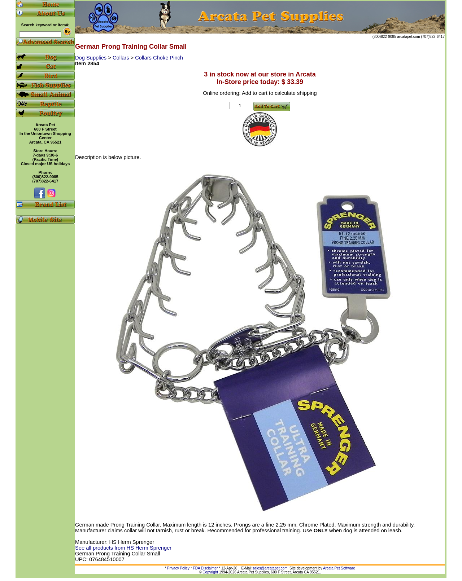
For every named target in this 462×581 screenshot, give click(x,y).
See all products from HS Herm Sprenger (123, 548)
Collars (122, 58)
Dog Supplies (91, 58)
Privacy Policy (178, 568)
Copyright (210, 572)
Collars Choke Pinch (159, 58)
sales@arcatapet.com (270, 568)
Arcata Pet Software (339, 568)
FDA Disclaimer (205, 568)
